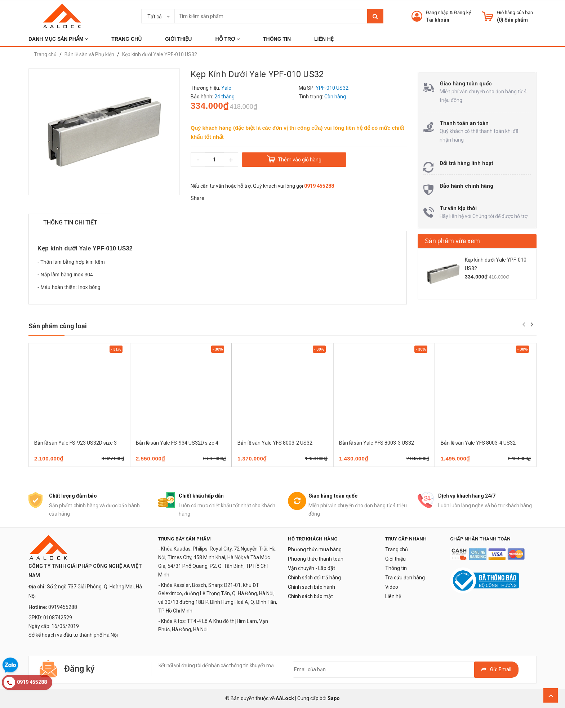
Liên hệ (393, 596)
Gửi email (496, 669)
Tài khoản (437, 20)
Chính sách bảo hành (311, 587)
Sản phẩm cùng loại (57, 326)
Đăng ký (462, 12)
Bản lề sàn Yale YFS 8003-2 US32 (274, 443)
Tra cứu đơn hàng (405, 577)
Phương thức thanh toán (315, 559)
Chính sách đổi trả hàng (314, 577)
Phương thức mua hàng (315, 549)
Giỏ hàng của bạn (515, 12)
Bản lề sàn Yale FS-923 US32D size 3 (75, 443)
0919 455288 (319, 186)
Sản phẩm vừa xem (452, 241)
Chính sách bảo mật (310, 596)
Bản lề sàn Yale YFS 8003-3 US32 (376, 443)
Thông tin (396, 568)
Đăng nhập (437, 12)
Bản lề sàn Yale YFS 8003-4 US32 (478, 443)
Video (391, 587)
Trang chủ (396, 549)
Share (197, 198)
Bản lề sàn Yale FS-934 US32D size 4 (177, 443)
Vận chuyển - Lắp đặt (311, 568)
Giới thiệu (395, 559)
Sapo (334, 698)
